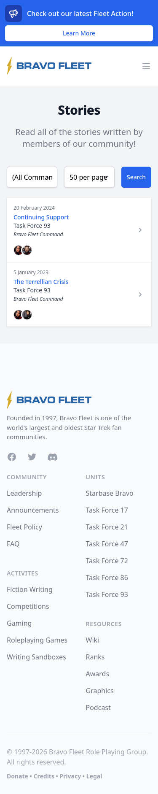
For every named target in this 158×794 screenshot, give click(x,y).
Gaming (19, 623)
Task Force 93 (107, 594)
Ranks (95, 657)
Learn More (79, 33)
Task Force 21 (107, 527)
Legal (94, 776)
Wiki (92, 640)
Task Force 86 (107, 577)
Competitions (28, 606)
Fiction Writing (30, 589)
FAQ (13, 543)
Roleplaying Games (37, 640)
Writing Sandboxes (36, 657)
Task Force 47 (107, 543)
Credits (43, 776)
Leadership (24, 493)
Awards (98, 673)
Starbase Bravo (110, 493)
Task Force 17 (107, 510)
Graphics (100, 690)
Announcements (33, 510)
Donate (17, 776)
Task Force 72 (107, 560)
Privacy (70, 776)
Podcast (98, 707)
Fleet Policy (24, 527)
